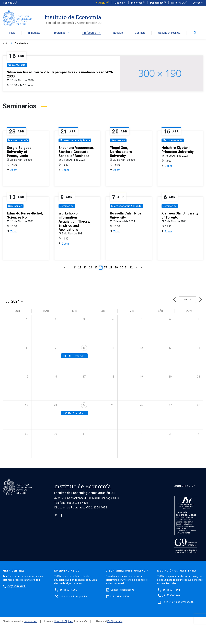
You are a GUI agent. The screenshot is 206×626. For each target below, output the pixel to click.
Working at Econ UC (169, 32)
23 (85, 267)
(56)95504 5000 (68, 589)
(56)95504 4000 (16, 586)
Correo (198, 2)
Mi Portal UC (178, 2)
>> (140, 267)
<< (65, 267)
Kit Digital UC (114, 621)
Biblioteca (137, 2)
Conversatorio (17, 65)
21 (74, 267)
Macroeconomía (18, 140)
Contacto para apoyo (122, 589)
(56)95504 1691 (171, 589)
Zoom (13, 170)
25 (95, 267)
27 (105, 267)
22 (79, 267)
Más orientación (119, 596)
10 (84, 348)
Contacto (140, 32)
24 (90, 267)
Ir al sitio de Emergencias (73, 596)
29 (116, 267)
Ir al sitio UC (9, 2)
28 (110, 267)
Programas (61, 32)
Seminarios (118, 140)
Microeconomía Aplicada (75, 140)
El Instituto (34, 32)
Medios (120, 2)
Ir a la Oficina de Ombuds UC (178, 602)
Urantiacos (29, 621)
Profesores (91, 32)
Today (187, 300)
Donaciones (157, 2)
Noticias (118, 32)
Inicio (12, 32)
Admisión (101, 2)
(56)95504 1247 (171, 595)
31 (126, 267)
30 (121, 267)
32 (131, 267)
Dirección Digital (62, 621)
